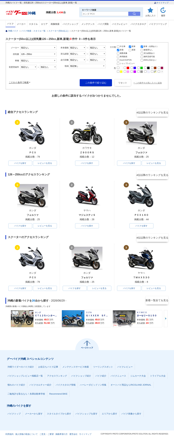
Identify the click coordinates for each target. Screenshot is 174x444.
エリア (44, 24)
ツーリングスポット (103, 369)
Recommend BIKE (58, 396)
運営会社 (73, 436)
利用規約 (9, 436)
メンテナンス (88, 24)
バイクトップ (14, 415)
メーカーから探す (34, 415)
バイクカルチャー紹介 (40, 387)
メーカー (21, 24)
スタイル (33, 24)
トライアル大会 (158, 378)
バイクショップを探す (86, 415)
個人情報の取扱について (26, 436)
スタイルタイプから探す (59, 415)
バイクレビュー (119, 24)
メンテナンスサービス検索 (75, 369)
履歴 (163, 15)
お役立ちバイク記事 (48, 369)
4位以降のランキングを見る (153, 112)
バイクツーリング (158, 24)
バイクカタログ (138, 24)
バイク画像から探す (131, 415)
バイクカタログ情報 (66, 387)
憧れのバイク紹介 (16, 387)
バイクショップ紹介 (81, 378)
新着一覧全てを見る (156, 302)
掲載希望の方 (61, 436)
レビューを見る (45, 163)
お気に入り (150, 15)
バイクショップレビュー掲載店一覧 (25, 378)
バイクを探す (20, 163)
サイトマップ (161, 3)
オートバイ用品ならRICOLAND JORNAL (131, 387)
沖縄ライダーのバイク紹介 (20, 369)
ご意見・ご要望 (46, 436)
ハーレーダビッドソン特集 (93, 387)
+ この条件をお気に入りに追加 (148, 83)
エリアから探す (109, 415)
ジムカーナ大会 (138, 378)
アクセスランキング (57, 378)
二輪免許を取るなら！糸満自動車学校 (26, 396)
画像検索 (55, 24)
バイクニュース (118, 378)
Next (166, 320)
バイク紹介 (100, 378)
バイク (10, 23)
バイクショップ (70, 24)
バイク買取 (103, 24)
